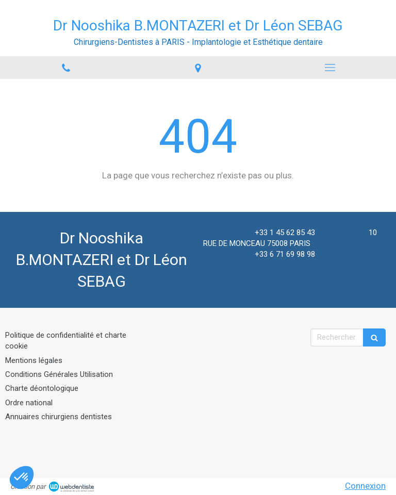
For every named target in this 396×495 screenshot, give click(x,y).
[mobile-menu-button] (330, 67)
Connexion (365, 486)
